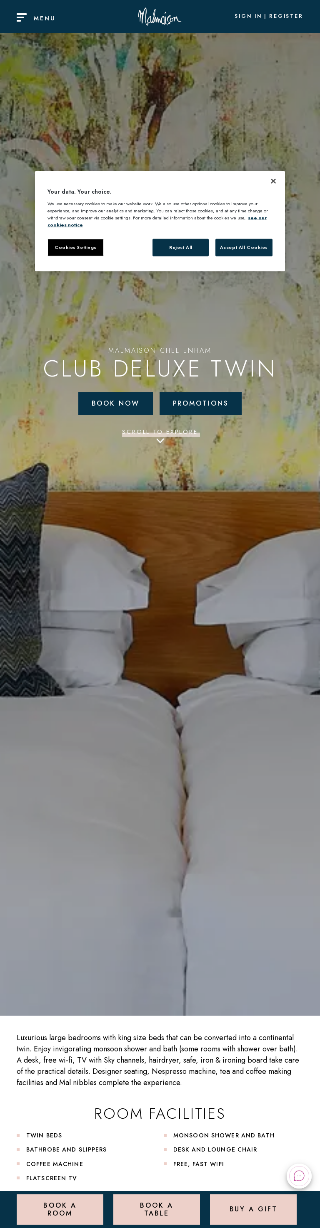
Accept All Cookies (244, 247)
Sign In (248, 17)
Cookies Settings (76, 247)
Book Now (116, 403)
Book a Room (59, 1209)
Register (286, 17)
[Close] (273, 181)
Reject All (180, 247)
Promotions (201, 403)
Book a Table (156, 1209)
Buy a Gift (254, 1209)
